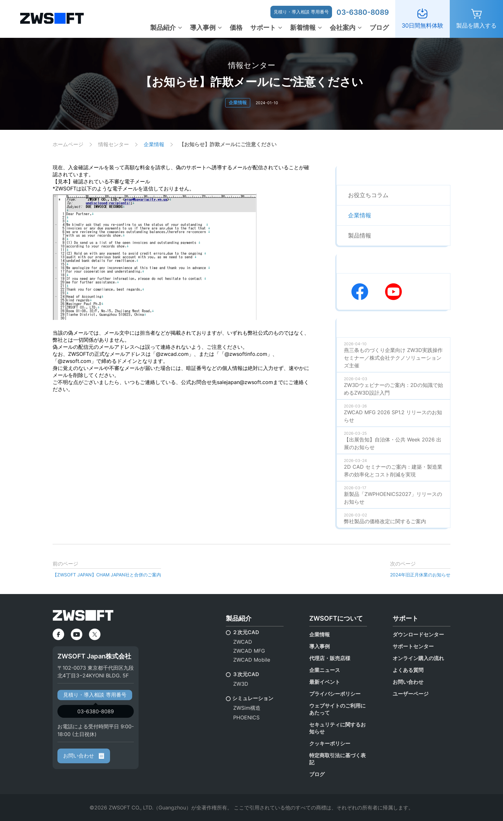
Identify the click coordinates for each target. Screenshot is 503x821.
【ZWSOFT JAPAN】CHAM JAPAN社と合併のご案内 (107, 574)
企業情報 (238, 102)
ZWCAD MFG (249, 651)
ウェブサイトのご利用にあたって (337, 709)
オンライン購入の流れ (418, 658)
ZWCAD (242, 642)
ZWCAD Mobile (251, 660)
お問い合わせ (83, 755)
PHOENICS (246, 717)
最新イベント (324, 682)
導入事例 (203, 27)
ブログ (379, 27)
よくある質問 (408, 670)
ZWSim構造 (246, 708)
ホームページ (68, 144)
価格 (236, 27)
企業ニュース (324, 670)
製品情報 (359, 235)
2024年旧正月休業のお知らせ (420, 574)
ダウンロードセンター (418, 634)
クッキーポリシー (329, 743)
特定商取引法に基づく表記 (337, 759)
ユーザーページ (411, 694)
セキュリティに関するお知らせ (337, 728)
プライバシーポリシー (335, 694)
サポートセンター (413, 646)
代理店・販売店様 (329, 658)
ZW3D (240, 684)
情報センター (113, 144)
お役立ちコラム (368, 195)
